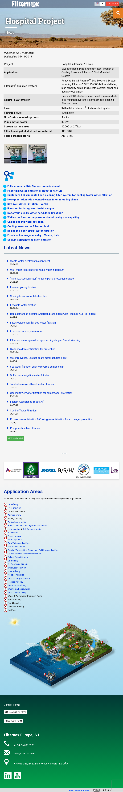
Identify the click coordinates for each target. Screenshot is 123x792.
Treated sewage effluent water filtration (32, 384)
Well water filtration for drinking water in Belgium (37, 269)
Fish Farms (13, 532)
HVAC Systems (15, 539)
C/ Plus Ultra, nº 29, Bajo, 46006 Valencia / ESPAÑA (41, 763)
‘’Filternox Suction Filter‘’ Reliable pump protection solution (42, 278)
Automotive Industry (17, 585)
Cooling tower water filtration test (28, 226)
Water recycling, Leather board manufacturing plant (38, 357)
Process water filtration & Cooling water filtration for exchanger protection (51, 419)
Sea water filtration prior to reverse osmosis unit (37, 366)
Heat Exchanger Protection (20, 578)
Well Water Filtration (17, 568)
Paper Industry (14, 536)
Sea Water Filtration (16, 546)
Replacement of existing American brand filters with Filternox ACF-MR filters (53, 313)
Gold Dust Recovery (17, 592)
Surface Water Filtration (18, 564)
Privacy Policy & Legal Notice (79, 790)
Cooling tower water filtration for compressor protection (41, 392)
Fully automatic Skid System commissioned (33, 186)
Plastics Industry (15, 582)
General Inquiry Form (15, 712)
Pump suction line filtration (25, 428)
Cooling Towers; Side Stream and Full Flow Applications (33, 550)
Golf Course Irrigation (32, 529)
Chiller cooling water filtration (25, 221)
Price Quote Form (13, 721)
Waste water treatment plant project (30, 261)
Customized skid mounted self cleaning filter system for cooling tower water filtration (59, 195)
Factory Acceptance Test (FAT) (27, 401)
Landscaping (14, 529)
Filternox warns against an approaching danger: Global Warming (45, 340)
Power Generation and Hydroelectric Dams (27, 525)
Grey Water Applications (19, 543)
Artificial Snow (14, 515)
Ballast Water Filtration (18, 557)
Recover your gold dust (23, 287)
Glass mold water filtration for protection (32, 349)
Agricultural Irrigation (17, 522)
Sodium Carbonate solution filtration (29, 239)
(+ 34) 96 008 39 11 (24, 745)
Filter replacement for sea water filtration (33, 322)
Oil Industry (13, 561)
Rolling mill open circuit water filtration (30, 230)
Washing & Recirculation (19, 589)
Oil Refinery (13, 504)
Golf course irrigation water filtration (30, 375)
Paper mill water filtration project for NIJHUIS (34, 190)
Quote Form (112, 4)
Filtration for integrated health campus (30, 208)
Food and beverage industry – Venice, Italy (33, 235)
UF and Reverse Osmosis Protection (24, 553)
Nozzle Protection (16, 575)
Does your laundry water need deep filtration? (35, 213)
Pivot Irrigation (14, 508)
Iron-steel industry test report (26, 331)
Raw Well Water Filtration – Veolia (27, 204)
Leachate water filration (23, 305)
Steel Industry (14, 571)
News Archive (15, 438)
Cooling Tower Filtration (23, 410)
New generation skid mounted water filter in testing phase (42, 199)
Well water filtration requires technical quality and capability (43, 217)
